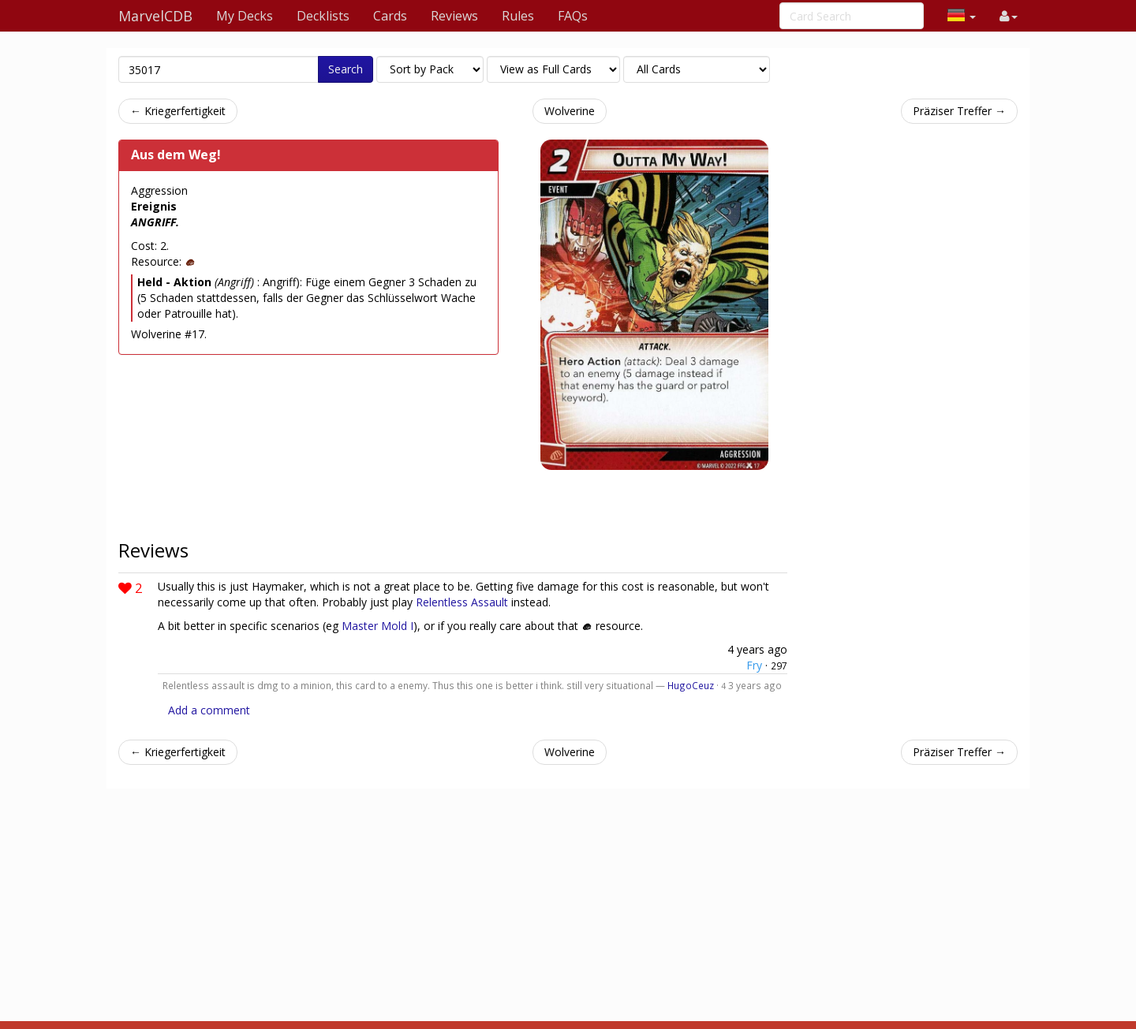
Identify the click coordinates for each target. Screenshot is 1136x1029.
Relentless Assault (462, 602)
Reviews (454, 15)
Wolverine (569, 110)
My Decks (244, 15)
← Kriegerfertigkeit (178, 110)
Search (345, 69)
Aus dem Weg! (176, 154)
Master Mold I (377, 625)
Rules (518, 15)
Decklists (323, 15)
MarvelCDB (155, 15)
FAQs (573, 15)
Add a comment (209, 710)
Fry (754, 665)
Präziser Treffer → (959, 110)
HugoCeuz (690, 685)
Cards (390, 15)
